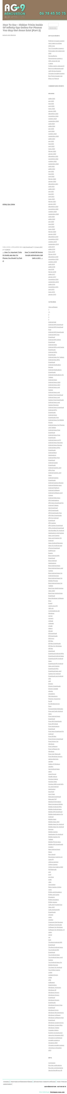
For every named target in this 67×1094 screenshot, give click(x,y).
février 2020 (52, 232)
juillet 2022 (51, 169)
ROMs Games (52, 902)
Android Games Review (55, 483)
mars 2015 (51, 292)
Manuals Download (54, 797)
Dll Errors (51, 638)
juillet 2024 (51, 126)
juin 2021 (51, 191)
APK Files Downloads (55, 515)
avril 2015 (51, 289)
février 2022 (52, 179)
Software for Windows (55, 927)
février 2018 (52, 272)
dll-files (50, 648)
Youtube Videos (53, 1030)
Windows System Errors (56, 1023)
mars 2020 (51, 229)
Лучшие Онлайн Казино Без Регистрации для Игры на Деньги (56, 76)
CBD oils (51, 608)
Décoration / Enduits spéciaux (44, 1081)
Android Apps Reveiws (55, 443)
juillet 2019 (51, 249)
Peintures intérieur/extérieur (21, 1081)
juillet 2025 (51, 99)
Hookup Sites (52, 782)
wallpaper (51, 982)
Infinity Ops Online (9, 204)
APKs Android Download (56, 528)
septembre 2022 (53, 164)
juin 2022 (51, 171)
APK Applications (53, 500)
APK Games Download (55, 525)
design (50, 631)
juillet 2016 (51, 284)
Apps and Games (53, 535)
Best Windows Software (56, 598)
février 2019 (52, 254)
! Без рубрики (52, 307)
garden (50, 761)
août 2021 (51, 186)
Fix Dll (50, 701)
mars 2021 (51, 199)
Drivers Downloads (54, 686)
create (50, 626)
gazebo (50, 766)
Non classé (51, 854)
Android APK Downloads (56, 332)
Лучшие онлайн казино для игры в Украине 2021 (56, 1047)
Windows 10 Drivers (54, 987)
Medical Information (54, 802)
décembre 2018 (53, 257)
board (50, 603)
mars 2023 (51, 149)
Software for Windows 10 (56, 930)
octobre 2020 (52, 212)
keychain (51, 792)
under (50, 972)
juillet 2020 (51, 219)
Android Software (54, 490)
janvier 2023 (52, 154)
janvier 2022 (52, 181)
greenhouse (52, 774)
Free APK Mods (53, 724)
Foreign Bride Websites (55, 709)
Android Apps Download (56, 407)
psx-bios (51, 877)
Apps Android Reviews (55, 543)
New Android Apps (54, 849)
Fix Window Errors (54, 704)
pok (49, 872)
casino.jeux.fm (53, 606)
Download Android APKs (56, 653)
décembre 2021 (53, 184)
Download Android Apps (56, 656)
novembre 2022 (53, 159)
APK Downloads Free (55, 513)
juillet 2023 (51, 139)
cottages (51, 623)
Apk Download (27, 247)
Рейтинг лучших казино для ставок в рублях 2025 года (56, 43)
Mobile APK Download (55, 812)
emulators (51, 694)
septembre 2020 (53, 214)
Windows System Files (55, 1025)
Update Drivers (53, 975)
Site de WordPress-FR (55, 1070)
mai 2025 (51, 104)
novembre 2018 (53, 259)
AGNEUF (7, 249)
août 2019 (51, 247)
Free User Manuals (54, 754)
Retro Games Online (54, 887)
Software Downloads (55, 925)
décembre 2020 (53, 206)
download (51, 651)
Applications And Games (56, 533)
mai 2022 (51, 174)
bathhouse (51, 550)
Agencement (7, 1084)
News (50, 852)
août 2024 (51, 124)
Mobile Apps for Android (56, 824)
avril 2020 (51, 227)
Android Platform (53, 488)
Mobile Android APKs (55, 807)
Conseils (6, 1081)
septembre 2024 (53, 121)
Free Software (52, 746)
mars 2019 (51, 252)
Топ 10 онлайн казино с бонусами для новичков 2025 (56, 50)
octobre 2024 (52, 119)
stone (50, 935)
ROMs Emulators (53, 900)
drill (49, 681)
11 (49, 312)
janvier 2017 (52, 277)
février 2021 (52, 201)
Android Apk (52, 322)
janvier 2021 (52, 204)
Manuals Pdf (52, 799)
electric (50, 691)
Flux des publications (55, 1065)
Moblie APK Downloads (55, 844)
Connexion (51, 1063)
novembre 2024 (53, 116)
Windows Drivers (53, 992)
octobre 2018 (52, 262)
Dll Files (50, 641)
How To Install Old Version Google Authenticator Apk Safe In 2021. (34, 255)
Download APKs (53, 669)
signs (50, 917)
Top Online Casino (54, 970)
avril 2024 (51, 131)
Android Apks (52, 345)
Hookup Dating (53, 779)
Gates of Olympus (54, 764)
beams (50, 553)
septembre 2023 (53, 136)
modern (50, 847)
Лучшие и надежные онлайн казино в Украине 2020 (55, 1040)
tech (49, 940)
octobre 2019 (52, 242)
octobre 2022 (52, 161)
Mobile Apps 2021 (54, 822)
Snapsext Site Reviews (55, 922)
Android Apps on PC (54, 440)
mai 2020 (51, 224)
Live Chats (51, 794)
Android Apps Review (55, 445)
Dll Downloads (53, 636)
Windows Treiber (53, 1028)
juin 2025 (51, 101)
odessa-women (53, 862)
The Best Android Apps (55, 947)
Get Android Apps (54, 769)
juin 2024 (51, 129)
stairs (50, 932)
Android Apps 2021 (54, 385)
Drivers (50, 684)
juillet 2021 (51, 189)
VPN (49, 980)
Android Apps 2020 (54, 382)
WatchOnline (52, 985)
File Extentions (53, 696)
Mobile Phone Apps (54, 842)
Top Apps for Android (55, 967)
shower (50, 915)
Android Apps (52, 380)
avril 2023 (51, 146)
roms (50, 889)
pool (49, 874)
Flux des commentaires (55, 1068)
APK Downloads (53, 510)
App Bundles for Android (56, 530)
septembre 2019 (53, 244)
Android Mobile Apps (55, 485)
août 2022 (51, 166)
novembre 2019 (53, 239)
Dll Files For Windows (55, 646)
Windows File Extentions (56, 1013)
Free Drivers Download (55, 739)
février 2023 (52, 151)
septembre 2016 (53, 282)
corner (50, 616)
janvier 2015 (52, 294)
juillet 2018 (51, 267)
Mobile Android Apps (55, 809)
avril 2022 (51, 176)
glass (50, 771)
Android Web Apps (54, 498)
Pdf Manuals (52, 869)
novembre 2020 (53, 209)
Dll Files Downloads (54, 643)
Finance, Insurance (54, 699)
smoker (50, 920)
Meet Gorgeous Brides (55, 804)
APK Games (52, 523)
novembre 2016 (53, 279)
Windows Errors (53, 1010)
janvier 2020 (52, 234)
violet (50, 977)
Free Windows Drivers (55, 756)
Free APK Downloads (55, 721)
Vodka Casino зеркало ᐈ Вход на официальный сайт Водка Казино (56, 68)
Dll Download (52, 633)
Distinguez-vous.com (57, 1092)
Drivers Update (53, 689)
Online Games (53, 864)
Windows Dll (52, 990)
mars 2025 (51, 109)
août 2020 (51, 217)
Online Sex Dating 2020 (55, 867)
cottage (50, 621)
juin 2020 (51, 222)
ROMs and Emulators (55, 892)
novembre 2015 (53, 287)
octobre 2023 (52, 134)
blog (49, 601)
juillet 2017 (51, 274)
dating (50, 628)
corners (50, 618)
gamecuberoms (53, 759)
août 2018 (51, 264)
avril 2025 (51, 106)
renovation (51, 884)
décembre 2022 (53, 156)
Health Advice (52, 776)
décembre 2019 (53, 237)
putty (50, 879)
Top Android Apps (54, 955)
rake (49, 882)
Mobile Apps (52, 819)
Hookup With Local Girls (55, 784)
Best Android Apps (54, 566)
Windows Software (54, 1015)
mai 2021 (51, 194)
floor (49, 706)
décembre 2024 (53, 114)
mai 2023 (51, 144)
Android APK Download (55, 325)
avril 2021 (51, 196)
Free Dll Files (52, 736)
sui (49, 937)
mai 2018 (51, 269)
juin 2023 (51, 141)
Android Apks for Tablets (56, 357)
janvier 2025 (52, 111)
